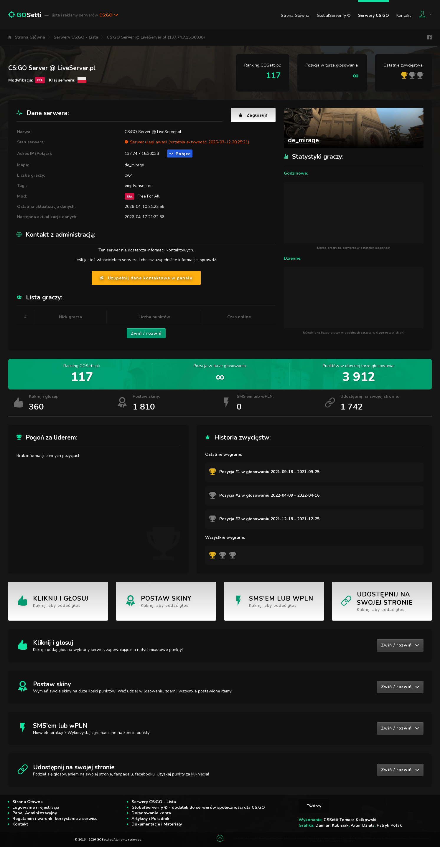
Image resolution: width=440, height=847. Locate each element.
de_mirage (134, 165)
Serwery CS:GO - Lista (76, 37)
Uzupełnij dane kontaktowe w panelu (146, 278)
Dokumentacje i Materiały (156, 824)
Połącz (179, 154)
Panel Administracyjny (34, 813)
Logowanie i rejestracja (35, 807)
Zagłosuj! (253, 115)
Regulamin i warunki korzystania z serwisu (55, 818)
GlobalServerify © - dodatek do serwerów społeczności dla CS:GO (198, 807)
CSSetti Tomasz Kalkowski (350, 820)
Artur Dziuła (363, 825)
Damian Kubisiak (332, 825)
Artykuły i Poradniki (151, 818)
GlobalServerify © (334, 15)
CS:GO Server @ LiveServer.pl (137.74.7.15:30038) (156, 37)
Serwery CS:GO (373, 15)
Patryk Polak (389, 825)
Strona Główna (295, 15)
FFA (129, 196)
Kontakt (403, 15)
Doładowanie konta (151, 813)
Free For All (148, 196)
